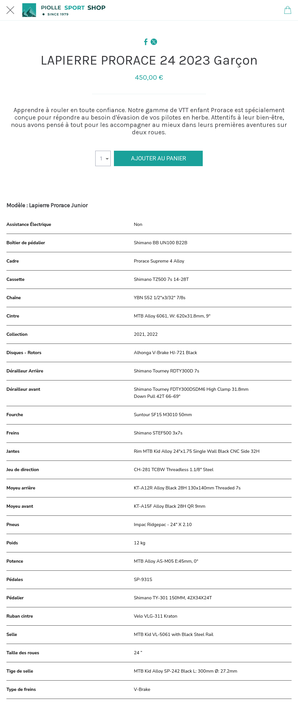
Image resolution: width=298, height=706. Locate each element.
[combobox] (103, 158)
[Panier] (287, 10)
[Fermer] (10, 10)
